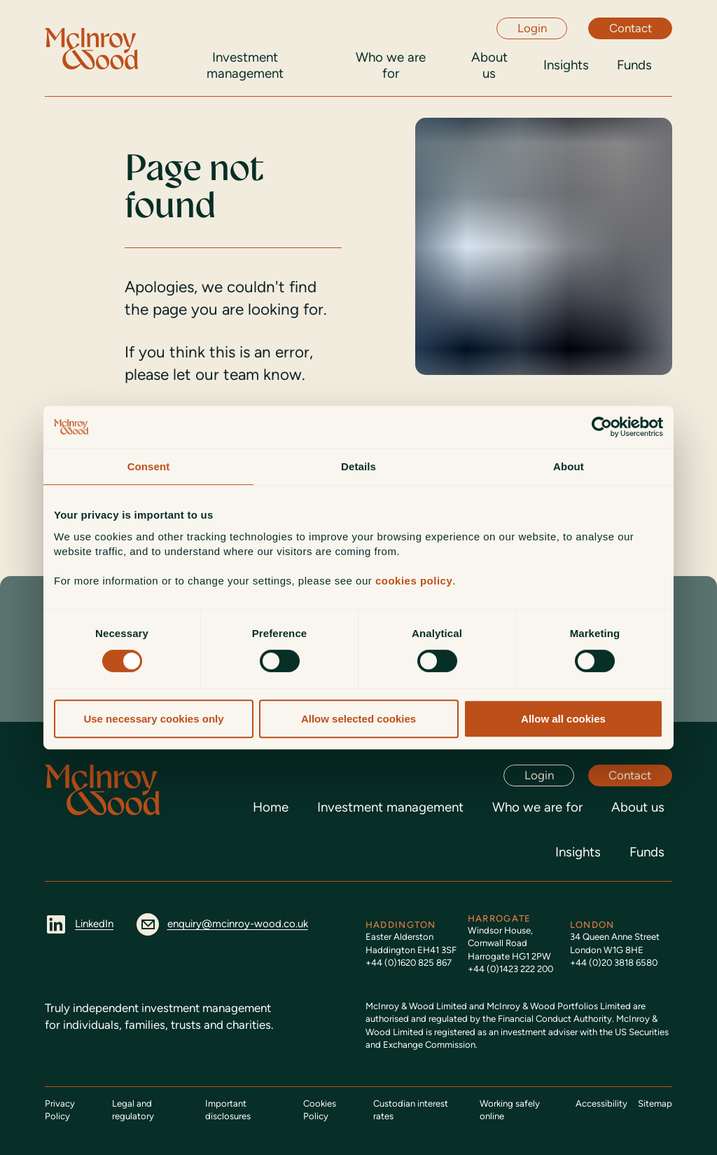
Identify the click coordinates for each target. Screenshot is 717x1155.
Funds (646, 852)
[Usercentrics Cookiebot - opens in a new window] (602, 426)
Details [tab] (358, 466)
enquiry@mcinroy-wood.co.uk (222, 923)
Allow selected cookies (358, 719)
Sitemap (655, 1103)
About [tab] (568, 466)
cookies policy (413, 581)
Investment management (390, 807)
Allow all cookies (563, 719)
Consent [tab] (148, 466)
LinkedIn (79, 923)
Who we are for (537, 807)
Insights (578, 852)
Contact (630, 28)
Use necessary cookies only (153, 719)
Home (270, 807)
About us (637, 807)
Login (532, 28)
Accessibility (601, 1103)
